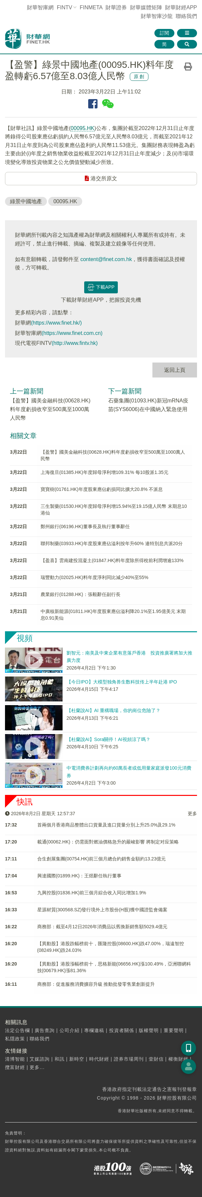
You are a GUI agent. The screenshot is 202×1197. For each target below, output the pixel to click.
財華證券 (116, 7)
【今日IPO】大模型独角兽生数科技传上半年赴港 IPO (122, 681)
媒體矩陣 (146, 7)
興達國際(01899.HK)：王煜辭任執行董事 (79, 875)
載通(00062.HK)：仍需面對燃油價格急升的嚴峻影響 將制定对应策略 (108, 841)
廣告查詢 (45, 1030)
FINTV (64, 7)
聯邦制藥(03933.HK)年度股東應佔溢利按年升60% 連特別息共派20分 (112, 543)
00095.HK (82, 128)
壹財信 (156, 1059)
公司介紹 (70, 1030)
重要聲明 (174, 1030)
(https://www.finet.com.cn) (72, 333)
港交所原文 (101, 178)
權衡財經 (178, 1059)
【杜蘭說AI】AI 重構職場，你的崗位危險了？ (113, 710)
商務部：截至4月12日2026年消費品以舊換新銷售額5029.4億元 (102, 926)
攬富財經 (15, 1067)
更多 (192, 813)
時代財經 (99, 1059)
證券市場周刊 (129, 1059)
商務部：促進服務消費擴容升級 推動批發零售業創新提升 (96, 984)
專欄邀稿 (94, 1030)
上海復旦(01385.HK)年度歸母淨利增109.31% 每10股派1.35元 (104, 472)
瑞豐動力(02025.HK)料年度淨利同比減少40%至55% (94, 577)
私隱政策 (15, 1038)
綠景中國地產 (26, 201)
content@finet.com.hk (106, 259)
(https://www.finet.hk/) (56, 323)
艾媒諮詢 (40, 1059)
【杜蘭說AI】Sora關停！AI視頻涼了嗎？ (108, 739)
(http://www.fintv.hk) (75, 343)
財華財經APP (181, 7)
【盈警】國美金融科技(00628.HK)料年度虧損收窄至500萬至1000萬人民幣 (50, 409)
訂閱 (164, 33)
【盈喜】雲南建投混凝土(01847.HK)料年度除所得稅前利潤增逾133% (112, 560)
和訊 (60, 1059)
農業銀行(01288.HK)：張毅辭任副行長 (80, 594)
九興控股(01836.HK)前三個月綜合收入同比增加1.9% (91, 892)
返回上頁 (174, 370)
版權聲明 (149, 1030)
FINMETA (91, 7)
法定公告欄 (17, 1030)
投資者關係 (121, 1030)
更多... (37, 1067)
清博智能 (15, 1059)
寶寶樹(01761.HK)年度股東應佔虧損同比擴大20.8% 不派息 (102, 489)
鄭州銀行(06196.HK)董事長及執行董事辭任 (85, 526)
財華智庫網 (40, 7)
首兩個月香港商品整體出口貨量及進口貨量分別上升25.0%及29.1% (106, 824)
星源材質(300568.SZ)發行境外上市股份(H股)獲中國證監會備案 (102, 909)
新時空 (76, 1059)
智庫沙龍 (157, 16)
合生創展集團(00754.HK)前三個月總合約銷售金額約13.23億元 (101, 858)
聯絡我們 (186, 16)
